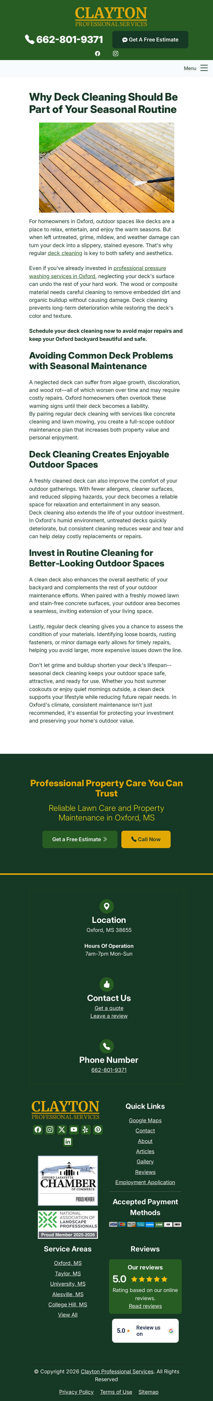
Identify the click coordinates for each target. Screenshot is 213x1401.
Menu (196, 68)
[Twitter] (62, 1130)
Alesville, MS (68, 1294)
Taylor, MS (68, 1273)
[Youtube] (74, 1130)
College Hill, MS (67, 1304)
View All (68, 1315)
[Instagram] (115, 53)
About (145, 1141)
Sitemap (148, 1392)
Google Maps (145, 1120)
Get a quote (109, 1008)
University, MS (68, 1284)
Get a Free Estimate (80, 839)
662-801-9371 (64, 39)
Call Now (146, 839)
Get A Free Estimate (150, 39)
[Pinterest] (98, 1130)
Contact (145, 1130)
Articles (145, 1151)
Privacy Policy (76, 1392)
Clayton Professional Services (117, 1371)
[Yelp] (86, 1130)
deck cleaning (65, 253)
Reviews (145, 1172)
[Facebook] (97, 53)
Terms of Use (116, 1392)
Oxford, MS (68, 1263)
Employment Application (145, 1182)
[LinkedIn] (68, 1142)
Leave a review (109, 1016)
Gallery (145, 1161)
